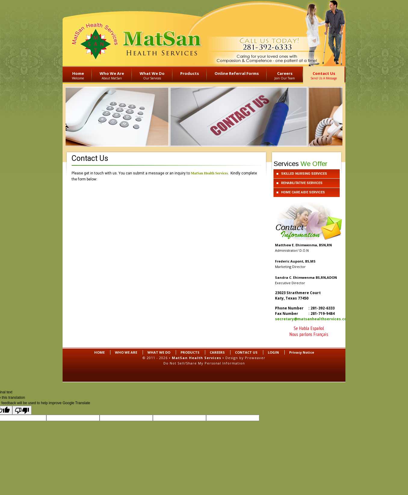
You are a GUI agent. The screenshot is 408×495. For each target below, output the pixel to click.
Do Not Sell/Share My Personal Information (204, 363)
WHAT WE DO (158, 352)
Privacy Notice (301, 352)
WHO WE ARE (126, 352)
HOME (99, 352)
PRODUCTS (190, 352)
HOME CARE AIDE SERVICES (303, 192)
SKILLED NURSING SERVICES (304, 174)
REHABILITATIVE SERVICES (302, 183)
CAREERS (217, 352)
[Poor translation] (22, 410)
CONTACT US (246, 352)
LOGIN (273, 352)
